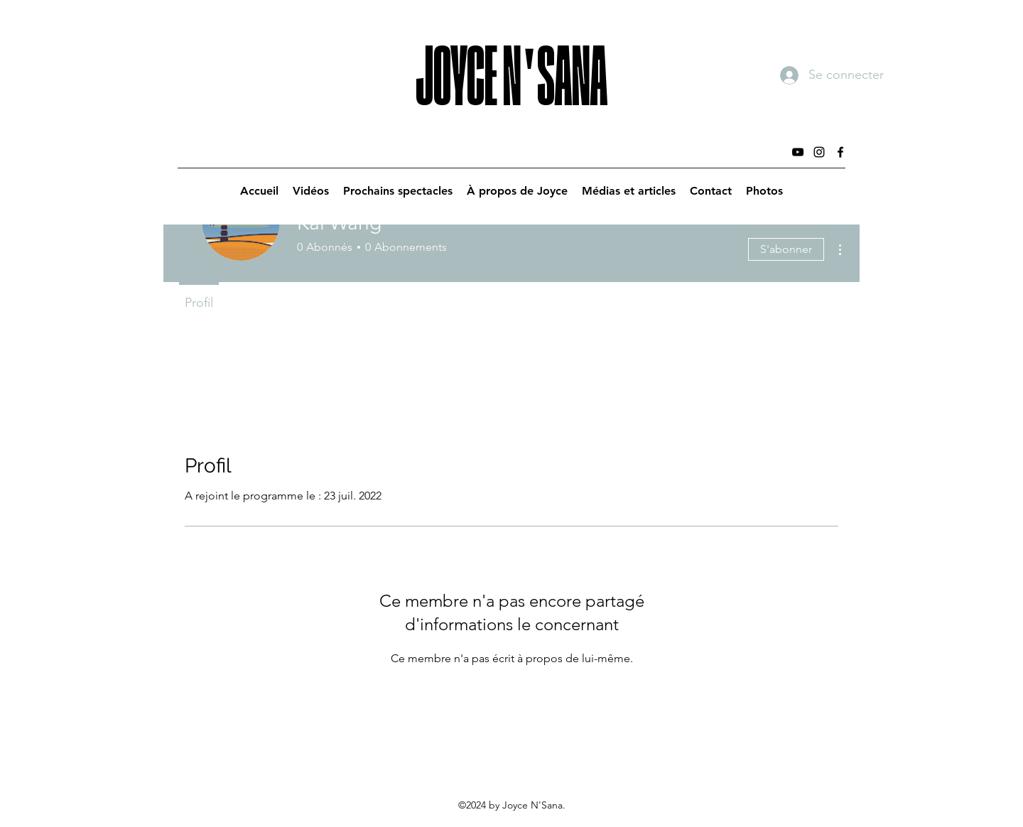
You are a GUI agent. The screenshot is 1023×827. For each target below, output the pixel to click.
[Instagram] (819, 152)
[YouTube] (798, 152)
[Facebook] (840, 152)
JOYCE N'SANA (511, 60)
